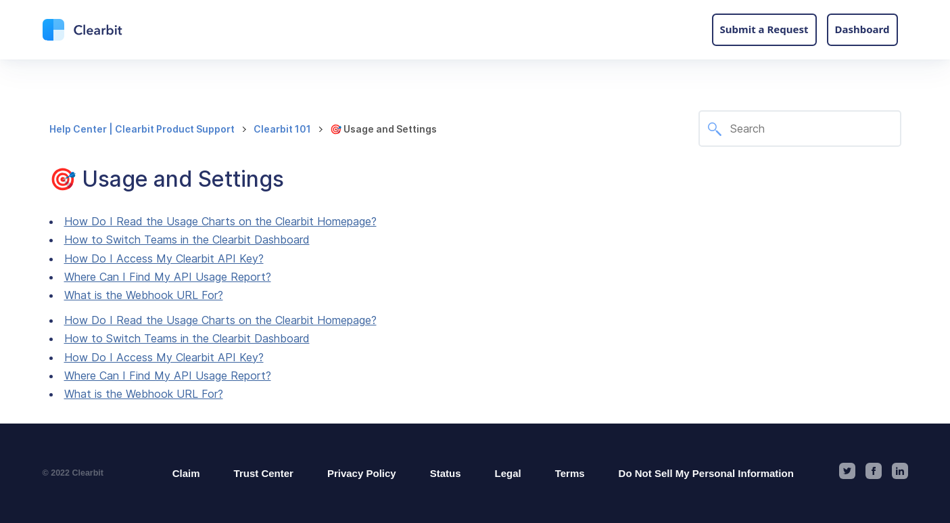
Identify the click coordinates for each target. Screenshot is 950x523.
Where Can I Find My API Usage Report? (167, 276)
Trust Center (263, 473)
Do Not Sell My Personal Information (706, 473)
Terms (570, 473)
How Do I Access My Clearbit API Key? (164, 258)
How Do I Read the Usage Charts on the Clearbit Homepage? (220, 221)
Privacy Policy (361, 473)
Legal (508, 473)
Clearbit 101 (282, 129)
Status (445, 473)
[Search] (799, 128)
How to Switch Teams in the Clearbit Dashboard (187, 239)
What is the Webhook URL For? (143, 295)
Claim (186, 473)
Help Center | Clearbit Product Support (142, 129)
